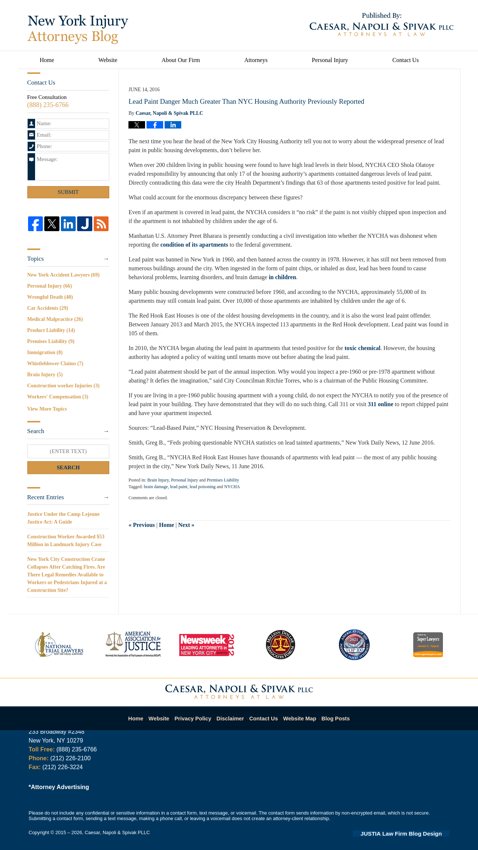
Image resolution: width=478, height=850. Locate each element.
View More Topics (47, 409)
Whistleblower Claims (55, 363)
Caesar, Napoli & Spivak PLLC (117, 832)
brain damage (156, 486)
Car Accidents (47, 308)
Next (186, 525)
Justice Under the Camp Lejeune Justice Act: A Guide (63, 518)
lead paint (179, 486)
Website (108, 60)
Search (68, 467)
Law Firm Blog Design (414, 833)
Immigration (45, 352)
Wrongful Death (50, 297)
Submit (68, 192)
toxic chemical (362, 348)
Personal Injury (330, 60)
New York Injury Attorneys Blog (77, 29)
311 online (380, 404)
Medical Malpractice (55, 319)
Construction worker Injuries (63, 385)
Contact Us (405, 60)
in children (282, 277)
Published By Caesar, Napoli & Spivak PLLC (381, 24)
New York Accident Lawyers (63, 275)
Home (47, 60)
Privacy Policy (198, 714)
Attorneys (256, 60)
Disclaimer (232, 714)
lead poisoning (203, 486)
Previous (141, 525)
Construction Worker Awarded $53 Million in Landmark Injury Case (66, 540)
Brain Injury (158, 480)
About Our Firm (181, 60)
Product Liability (51, 330)
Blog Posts (331, 714)
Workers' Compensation (58, 397)
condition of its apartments (194, 244)
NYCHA (232, 486)
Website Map (298, 714)
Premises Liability (223, 480)
